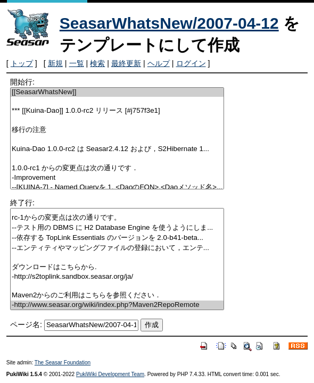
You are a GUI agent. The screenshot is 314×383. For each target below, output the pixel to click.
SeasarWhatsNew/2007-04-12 (169, 23)
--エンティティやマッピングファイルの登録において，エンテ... (117, 248)
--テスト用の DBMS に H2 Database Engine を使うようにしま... (117, 228)
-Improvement (117, 177)
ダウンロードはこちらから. (117, 267)
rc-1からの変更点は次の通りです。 (117, 218)
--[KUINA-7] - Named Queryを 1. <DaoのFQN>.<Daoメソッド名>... (117, 187)
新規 (55, 63)
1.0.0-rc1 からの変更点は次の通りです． (117, 168)
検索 (97, 63)
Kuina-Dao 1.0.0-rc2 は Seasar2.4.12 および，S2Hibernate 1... (117, 149)
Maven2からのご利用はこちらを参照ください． (117, 295)
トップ (22, 63)
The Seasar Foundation (62, 362)
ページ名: (26, 324)
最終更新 (126, 63)
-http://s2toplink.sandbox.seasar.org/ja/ (117, 276)
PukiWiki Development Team (110, 374)
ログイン (191, 63)
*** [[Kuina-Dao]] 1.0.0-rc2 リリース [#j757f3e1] (117, 111)
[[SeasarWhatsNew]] (117, 92)
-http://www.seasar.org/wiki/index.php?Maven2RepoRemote (117, 305)
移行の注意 (117, 130)
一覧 (76, 63)
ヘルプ (158, 63)
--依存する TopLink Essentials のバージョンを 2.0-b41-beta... (117, 238)
